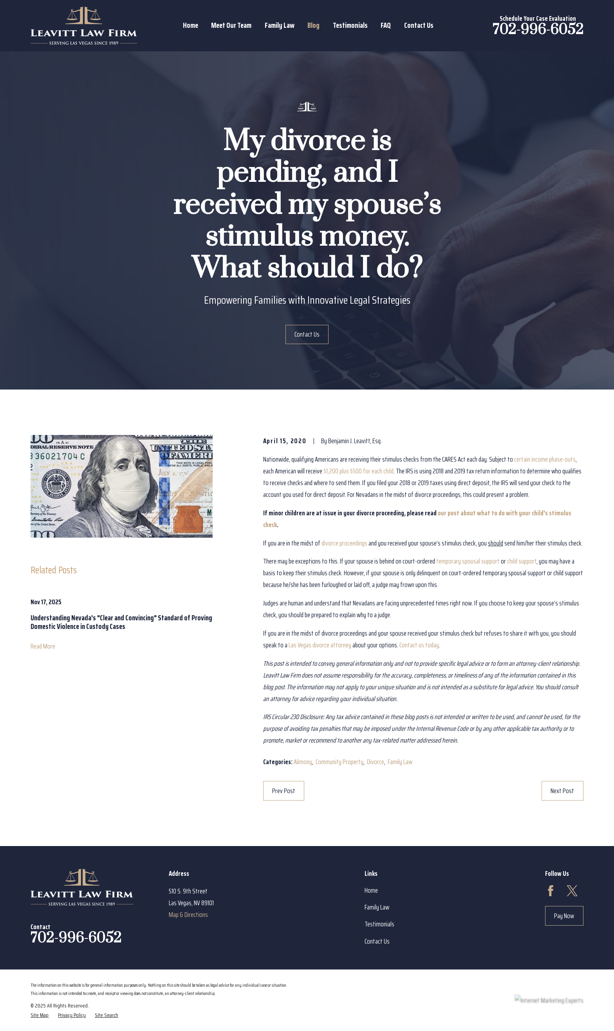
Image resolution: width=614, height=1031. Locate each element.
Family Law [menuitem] (279, 25)
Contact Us (307, 334)
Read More (43, 646)
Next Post (562, 791)
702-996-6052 (538, 30)
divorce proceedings (344, 543)
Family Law (400, 762)
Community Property (339, 762)
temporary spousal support (468, 561)
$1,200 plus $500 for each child (358, 471)
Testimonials (379, 924)
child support (521, 561)
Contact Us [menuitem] (418, 25)
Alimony (303, 762)
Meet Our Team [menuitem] (231, 25)
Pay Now (564, 916)
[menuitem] (40, 1015)
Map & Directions (188, 915)
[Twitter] (572, 890)
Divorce (375, 762)
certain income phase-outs (545, 459)
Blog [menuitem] (313, 25)
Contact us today (419, 645)
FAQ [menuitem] (386, 25)
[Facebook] (550, 890)
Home (371, 890)
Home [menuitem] (190, 25)
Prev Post (283, 791)
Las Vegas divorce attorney (320, 645)
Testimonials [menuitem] (350, 25)
